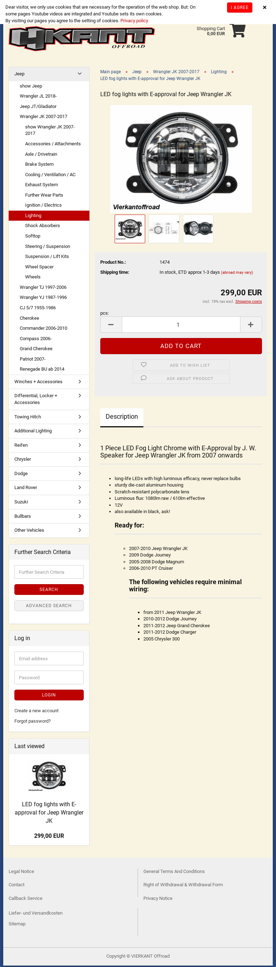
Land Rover (25, 489)
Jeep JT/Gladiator (38, 108)
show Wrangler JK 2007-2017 (50, 132)
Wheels (33, 278)
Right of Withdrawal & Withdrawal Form (183, 886)
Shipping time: (114, 273)
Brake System (39, 165)
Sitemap (17, 925)
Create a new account (36, 712)
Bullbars (22, 517)
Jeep (19, 75)
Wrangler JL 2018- (38, 97)
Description (122, 418)
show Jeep (31, 87)
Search (49, 590)
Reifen (21, 446)
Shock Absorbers (42, 227)
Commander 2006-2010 (43, 329)
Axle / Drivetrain (41, 155)
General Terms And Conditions (174, 873)
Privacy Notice (157, 899)
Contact (16, 886)
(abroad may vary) (237, 274)
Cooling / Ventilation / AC (50, 176)
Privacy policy (133, 20)
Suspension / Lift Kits (47, 257)
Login (49, 696)
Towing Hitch (27, 418)
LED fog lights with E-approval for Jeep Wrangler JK (49, 814)
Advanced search (49, 607)
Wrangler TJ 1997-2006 (43, 288)
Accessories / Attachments (53, 145)
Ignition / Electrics (43, 206)
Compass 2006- (36, 340)
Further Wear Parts (44, 196)
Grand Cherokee (36, 350)
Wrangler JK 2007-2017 (43, 118)
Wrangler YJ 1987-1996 (43, 298)
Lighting (33, 217)
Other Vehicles (29, 531)
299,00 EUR (49, 837)
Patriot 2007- (33, 360)
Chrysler (22, 460)
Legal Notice (21, 873)
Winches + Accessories (38, 383)
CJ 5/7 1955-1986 (38, 309)
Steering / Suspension (47, 247)
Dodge (21, 475)
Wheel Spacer (39, 268)
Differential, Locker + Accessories (35, 400)
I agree (240, 7)
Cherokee (29, 319)
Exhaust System (41, 186)
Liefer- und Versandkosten (36, 914)
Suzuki (21, 503)
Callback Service (25, 899)
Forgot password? (32, 722)
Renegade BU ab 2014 (42, 370)
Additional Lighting (33, 432)
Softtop (32, 237)
